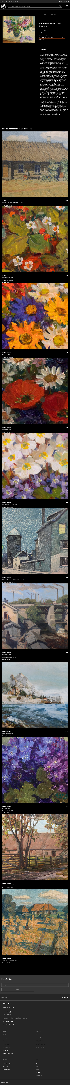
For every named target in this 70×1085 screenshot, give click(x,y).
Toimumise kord (40, 1047)
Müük (37, 1066)
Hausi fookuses (6, 1035)
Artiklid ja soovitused (8, 1053)
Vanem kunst (6, 1044)
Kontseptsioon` (7, 1069)
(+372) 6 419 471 (6, 1)
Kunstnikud (5, 1050)
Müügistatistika (39, 1041)
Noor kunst (5, 1041)
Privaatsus (38, 1072)
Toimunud (38, 1038)
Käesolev (38, 1035)
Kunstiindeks (39, 1075)
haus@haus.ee (66, 1)
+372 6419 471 (10, 1024)
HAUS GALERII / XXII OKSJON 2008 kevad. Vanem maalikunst (52, 37)
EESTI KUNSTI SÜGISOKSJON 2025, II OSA (11, 661)
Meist (37, 1069)
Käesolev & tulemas (8, 1063)
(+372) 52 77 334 (14, 1)
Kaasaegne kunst (7, 1038)
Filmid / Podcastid (40, 1044)
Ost (37, 1063)
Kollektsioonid (6, 1047)
